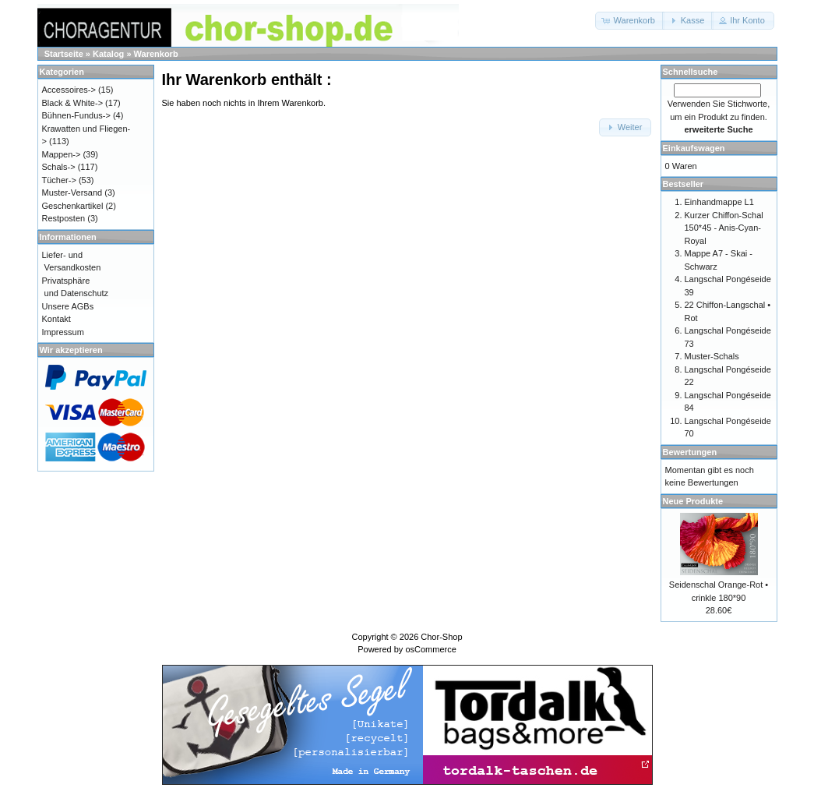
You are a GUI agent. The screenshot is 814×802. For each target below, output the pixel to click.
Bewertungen (690, 452)
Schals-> (59, 166)
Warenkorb (156, 53)
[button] (629, 21)
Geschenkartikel (73, 205)
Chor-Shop (441, 636)
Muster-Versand (72, 192)
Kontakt (56, 318)
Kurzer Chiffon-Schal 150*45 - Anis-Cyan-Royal (724, 228)
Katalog (108, 53)
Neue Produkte (693, 501)
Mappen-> (61, 154)
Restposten (64, 218)
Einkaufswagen (694, 148)
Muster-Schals (712, 356)
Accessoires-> (69, 89)
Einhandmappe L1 (719, 202)
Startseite (63, 53)
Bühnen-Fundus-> (76, 115)
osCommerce (430, 649)
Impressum (63, 332)
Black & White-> (73, 103)
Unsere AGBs (68, 306)
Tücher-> (59, 180)
